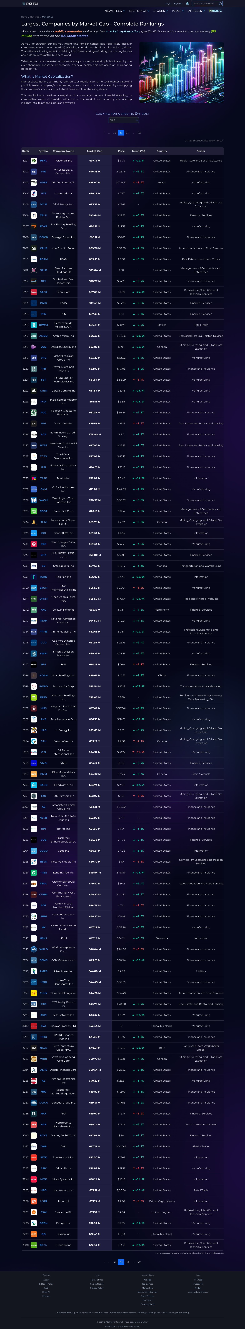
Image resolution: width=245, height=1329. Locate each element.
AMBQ (43, 335)
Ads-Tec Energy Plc (63, 182)
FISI (43, 467)
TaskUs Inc (63, 478)
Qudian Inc (63, 1234)
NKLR (43, 1047)
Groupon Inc (63, 1245)
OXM (43, 489)
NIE (43, 171)
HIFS (44, 708)
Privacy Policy (96, 1288)
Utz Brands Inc (63, 193)
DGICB (43, 237)
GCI (43, 533)
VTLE (43, 204)
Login (168, 3)
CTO (43, 1004)
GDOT (43, 511)
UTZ (43, 193)
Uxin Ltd (63, 1201)
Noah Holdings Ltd (63, 675)
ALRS (43, 1069)
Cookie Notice (96, 1284)
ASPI (43, 1015)
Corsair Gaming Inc (63, 390)
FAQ (46, 1288)
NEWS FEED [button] (115, 11)
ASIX (44, 1168)
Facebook (198, 1284)
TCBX (43, 456)
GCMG (44, 960)
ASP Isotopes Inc (63, 1015)
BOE (43, 839)
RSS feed (198, 1280)
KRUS (43, 248)
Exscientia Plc (63, 1212)
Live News (147, 1300)
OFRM (44, 598)
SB (43, 565)
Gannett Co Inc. (63, 533)
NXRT (43, 445)
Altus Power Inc (63, 971)
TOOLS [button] (178, 11)
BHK (43, 554)
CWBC (43, 894)
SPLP (43, 270)
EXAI (44, 1212)
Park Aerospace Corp (63, 719)
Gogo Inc (63, 850)
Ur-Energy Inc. (63, 730)
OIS (43, 752)
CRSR (43, 390)
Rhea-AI (46, 1292)
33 (121, 132)
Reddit (198, 1288)
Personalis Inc (63, 160)
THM (44, 522)
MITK (43, 1179)
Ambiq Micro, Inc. (63, 335)
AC (43, 806)
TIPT (43, 828)
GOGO (44, 850)
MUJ (43, 1091)
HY (43, 927)
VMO (43, 763)
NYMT (43, 817)
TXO (43, 795)
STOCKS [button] (160, 11)
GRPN (43, 1245)
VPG (43, 357)
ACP (43, 434)
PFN (43, 313)
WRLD (43, 949)
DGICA (43, 1102)
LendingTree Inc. (63, 872)
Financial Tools (147, 1304)
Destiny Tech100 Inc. (63, 1135)
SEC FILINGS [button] (139, 11)
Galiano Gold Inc (63, 741)
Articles (147, 1280)
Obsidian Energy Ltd (63, 346)
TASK (43, 478)
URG (43, 730)
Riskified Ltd (63, 576)
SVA (43, 1025)
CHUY (43, 993)
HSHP (43, 938)
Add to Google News (198, 1292)
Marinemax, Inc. (63, 1190)
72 (139, 132)
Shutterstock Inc (63, 1157)
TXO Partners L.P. (63, 795)
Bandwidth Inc (63, 785)
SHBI (43, 916)
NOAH (44, 675)
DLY (43, 281)
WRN (43, 1058)
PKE (43, 719)
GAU (43, 741)
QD (43, 1234)
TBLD (43, 215)
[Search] (207, 3)
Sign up (178, 3)
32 (114, 132)
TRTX (43, 1036)
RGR (43, 544)
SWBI (43, 653)
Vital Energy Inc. (63, 204)
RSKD (43, 576)
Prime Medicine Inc (63, 631)
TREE (43, 872)
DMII (44, 1146)
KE (43, 1080)
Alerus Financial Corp (63, 1069)
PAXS (43, 303)
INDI (43, 401)
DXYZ (43, 1135)
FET (43, 379)
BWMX (43, 324)
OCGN (44, 1223)
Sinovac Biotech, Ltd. (63, 1025)
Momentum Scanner (147, 1292)
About (46, 1280)
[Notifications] (187, 3)
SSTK (43, 1157)
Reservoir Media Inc (63, 861)
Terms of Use (97, 1280)
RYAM (43, 620)
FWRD (43, 686)
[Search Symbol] (123, 120)
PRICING (215, 11)
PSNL (43, 160)
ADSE (43, 182)
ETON (43, 587)
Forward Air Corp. (63, 686)
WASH (43, 500)
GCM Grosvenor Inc (63, 960)
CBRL (43, 883)
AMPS (43, 971)
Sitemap (46, 1296)
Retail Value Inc (63, 423)
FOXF (43, 226)
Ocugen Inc (63, 1223)
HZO (44, 1190)
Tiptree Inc (63, 828)
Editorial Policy (46, 1284)
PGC (43, 412)
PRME (44, 631)
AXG (43, 609)
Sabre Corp (63, 292)
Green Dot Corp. (63, 511)
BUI (43, 664)
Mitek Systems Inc (63, 1179)
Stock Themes (147, 1296)
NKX (43, 1113)
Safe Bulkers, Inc (63, 565)
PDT (43, 905)
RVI (43, 423)
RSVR (43, 861)
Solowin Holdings (63, 609)
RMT (43, 368)
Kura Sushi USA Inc (63, 248)
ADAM (44, 259)
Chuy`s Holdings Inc (63, 993)
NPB (43, 1124)
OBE (43, 346)
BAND (44, 785)
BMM (43, 774)
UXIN (43, 1201)
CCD (43, 642)
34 (127, 132)
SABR (43, 292)
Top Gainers (147, 1284)
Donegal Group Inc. (63, 237)
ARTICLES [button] (196, 11)
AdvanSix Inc (63, 1168)
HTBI (43, 982)
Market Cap (147, 1288)
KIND (43, 697)
